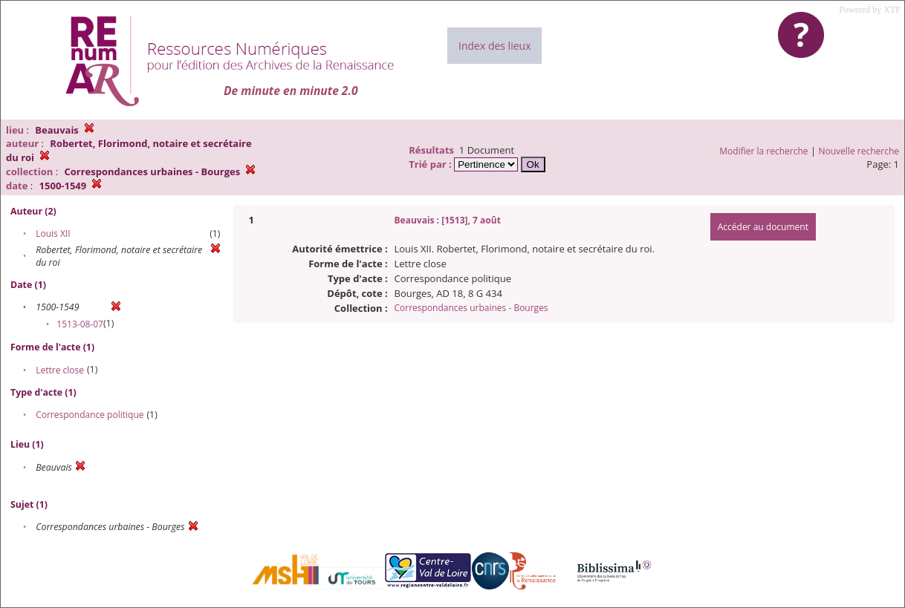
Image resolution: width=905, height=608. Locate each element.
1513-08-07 (79, 324)
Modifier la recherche (763, 151)
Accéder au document (763, 226)
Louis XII (53, 233)
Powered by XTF (870, 9)
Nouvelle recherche (859, 151)
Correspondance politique (89, 414)
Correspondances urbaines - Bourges (471, 307)
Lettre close (60, 370)
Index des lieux (494, 46)
